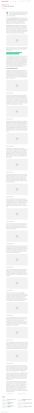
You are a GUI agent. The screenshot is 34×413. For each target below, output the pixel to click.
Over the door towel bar (9, 53)
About (19, 1)
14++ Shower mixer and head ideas (27, 406)
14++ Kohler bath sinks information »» (21, 393)
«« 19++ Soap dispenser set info (9, 393)
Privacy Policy (15, 1)
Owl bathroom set (16, 53)
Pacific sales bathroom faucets (10, 52)
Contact (11, 1)
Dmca (13, 1)
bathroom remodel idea (23, 1)
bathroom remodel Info (29, 1)
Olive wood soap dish (19, 52)
